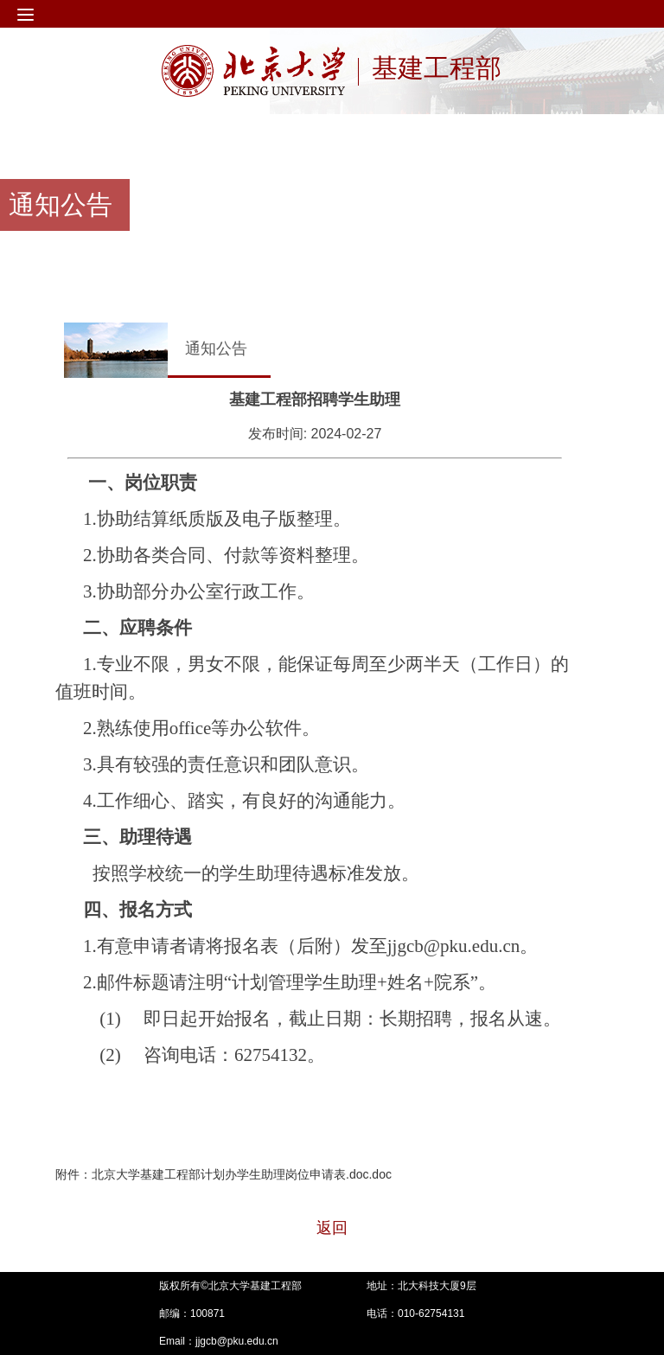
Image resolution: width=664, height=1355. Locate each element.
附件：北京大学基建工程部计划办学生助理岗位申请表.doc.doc (223, 1174)
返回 (332, 1228)
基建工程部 (436, 70)
